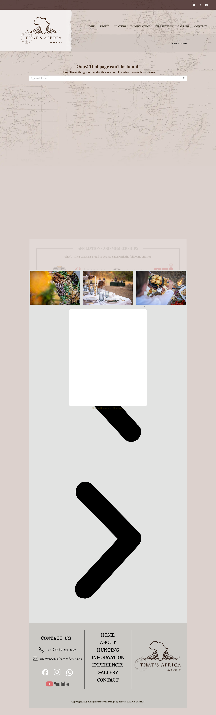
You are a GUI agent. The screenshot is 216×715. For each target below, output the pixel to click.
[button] (108, 540)
